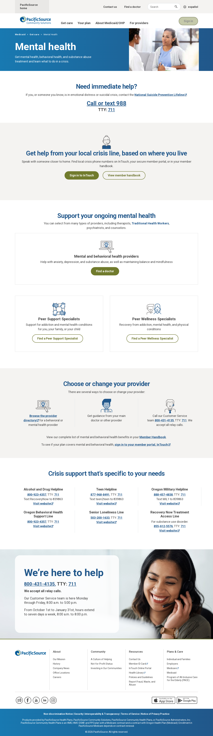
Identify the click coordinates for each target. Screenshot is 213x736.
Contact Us (134, 659)
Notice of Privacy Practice (155, 714)
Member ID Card (137, 663)
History (56, 663)
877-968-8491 (100, 494)
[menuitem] (68, 659)
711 (56, 494)
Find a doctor (132, 6)
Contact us (110, 6)
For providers (139, 23)
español (193, 6)
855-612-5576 (163, 526)
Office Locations (61, 672)
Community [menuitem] (98, 651)
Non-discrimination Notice (58, 714)
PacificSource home (29, 6)
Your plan (84, 23)
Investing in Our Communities (106, 668)
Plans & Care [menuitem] (175, 651)
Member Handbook (152, 437)
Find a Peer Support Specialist (57, 338)
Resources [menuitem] (136, 651)
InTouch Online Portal (140, 668)
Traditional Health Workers (150, 223)
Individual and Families (178, 659)
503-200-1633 (100, 517)
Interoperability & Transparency (102, 714)
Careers (57, 677)
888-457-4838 (163, 494)
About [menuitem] (57, 651)
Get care (67, 23)
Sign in (188, 21)
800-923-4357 (36, 494)
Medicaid (20, 34)
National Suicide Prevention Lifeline (159, 95)
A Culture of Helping (101, 659)
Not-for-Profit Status (102, 663)
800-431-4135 (39, 584)
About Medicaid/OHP (110, 23)
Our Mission (59, 659)
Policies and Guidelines (141, 677)
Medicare (172, 668)
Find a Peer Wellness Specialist (152, 338)
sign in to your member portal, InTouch (141, 444)
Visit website (42, 503)
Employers (172, 663)
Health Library (136, 672)
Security (78, 714)
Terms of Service (130, 714)
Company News (61, 668)
